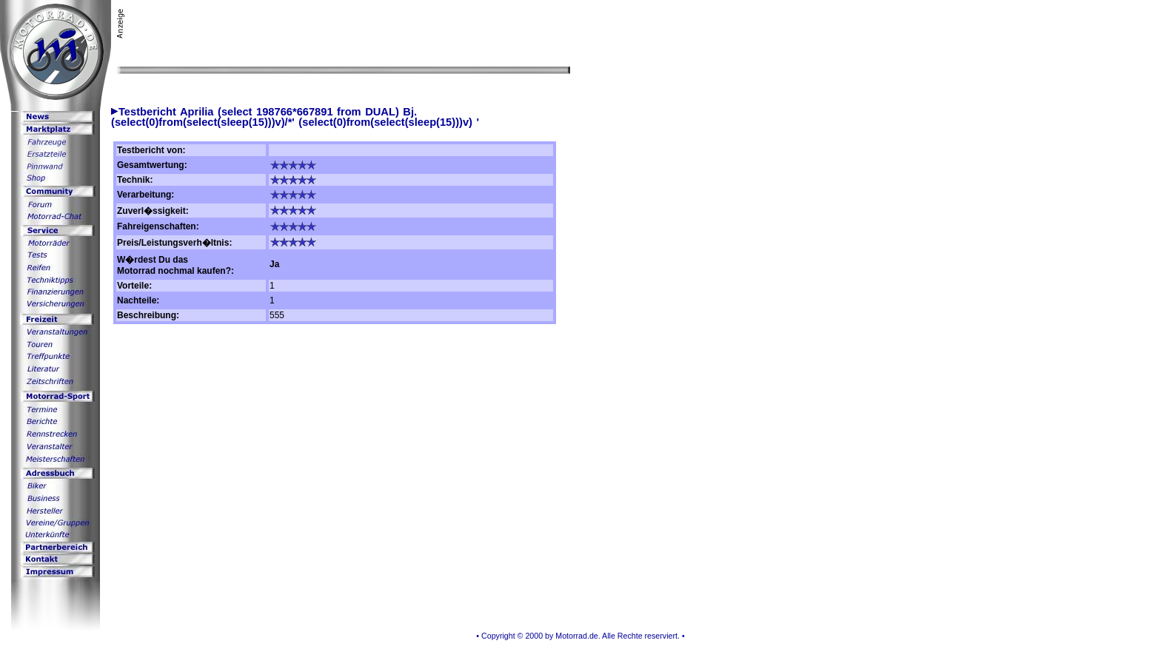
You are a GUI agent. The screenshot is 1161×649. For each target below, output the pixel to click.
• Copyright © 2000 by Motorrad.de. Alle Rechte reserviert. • (580, 635)
